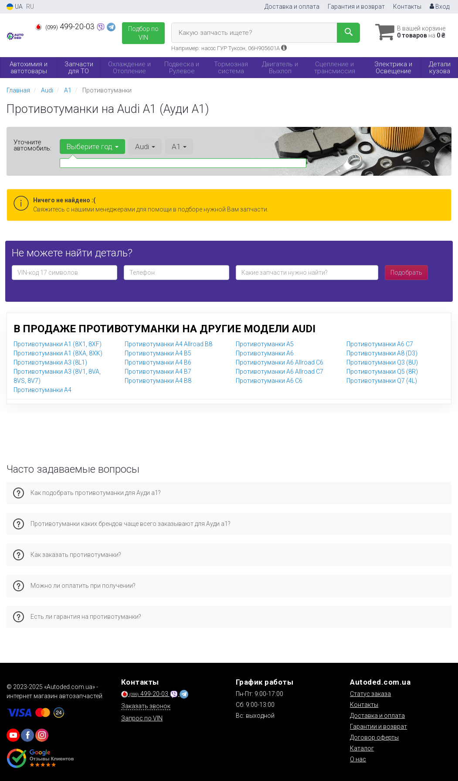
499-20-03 (65, 26)
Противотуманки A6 (265, 353)
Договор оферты (374, 737)
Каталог (362, 748)
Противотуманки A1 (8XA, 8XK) (58, 353)
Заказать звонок (145, 706)
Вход (439, 6)
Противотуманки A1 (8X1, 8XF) (58, 344)
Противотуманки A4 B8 (158, 380)
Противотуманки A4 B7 (158, 371)
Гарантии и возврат (378, 726)
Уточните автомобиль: (32, 145)
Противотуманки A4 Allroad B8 (168, 344)
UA (15, 6)
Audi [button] (145, 146)
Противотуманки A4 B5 (158, 353)
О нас (358, 759)
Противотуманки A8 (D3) (381, 353)
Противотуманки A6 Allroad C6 (279, 362)
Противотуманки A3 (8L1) (50, 362)
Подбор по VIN (143, 33)
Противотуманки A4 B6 (158, 362)
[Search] (348, 33)
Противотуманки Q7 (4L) (381, 380)
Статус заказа (370, 693)
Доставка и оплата (292, 6)
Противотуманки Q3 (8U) (382, 362)
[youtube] (13, 735)
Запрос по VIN (142, 718)
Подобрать (406, 272)
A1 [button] (179, 146)
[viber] (27, 735)
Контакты (407, 6)
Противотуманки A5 (265, 344)
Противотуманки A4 (42, 389)
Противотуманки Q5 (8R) (382, 371)
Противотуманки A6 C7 (379, 344)
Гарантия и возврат (356, 6)
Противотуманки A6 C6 (269, 380)
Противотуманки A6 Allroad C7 (279, 371)
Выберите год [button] (92, 146)
